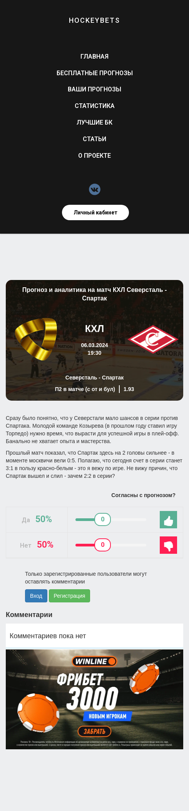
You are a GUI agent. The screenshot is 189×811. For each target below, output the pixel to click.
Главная (94, 56)
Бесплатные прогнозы (95, 73)
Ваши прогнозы (94, 89)
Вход (36, 596)
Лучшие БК (94, 122)
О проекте (94, 155)
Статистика (95, 106)
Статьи (94, 139)
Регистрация (69, 596)
